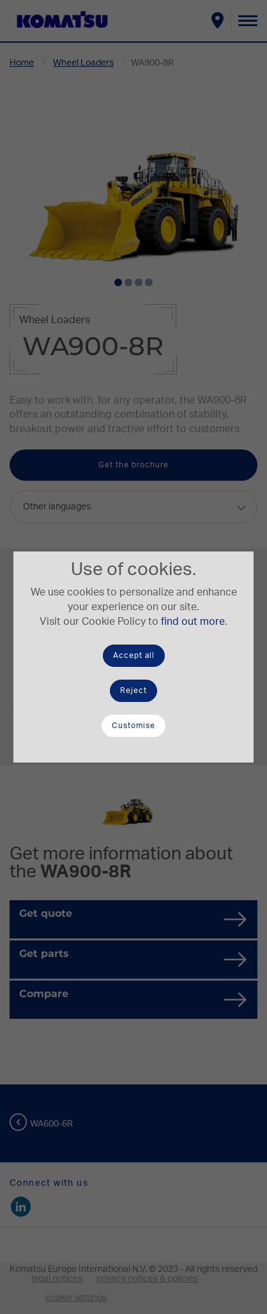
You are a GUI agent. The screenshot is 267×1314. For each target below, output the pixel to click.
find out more (193, 622)
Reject (133, 690)
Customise (133, 725)
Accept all (134, 655)
